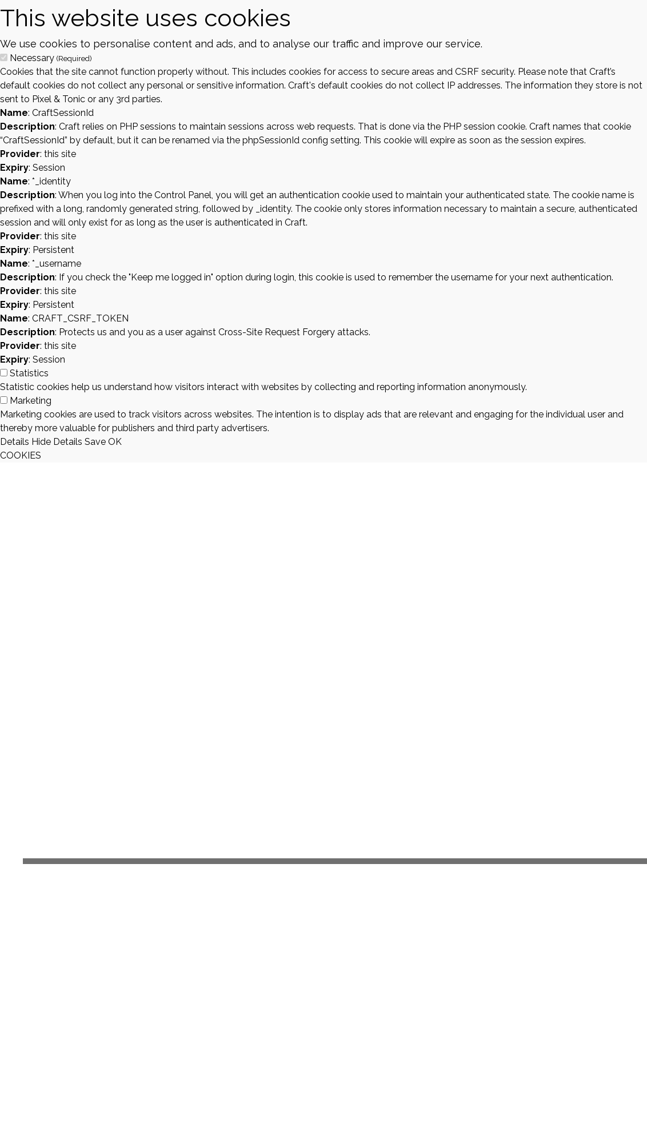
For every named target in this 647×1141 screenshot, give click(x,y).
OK (115, 441)
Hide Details (56, 441)
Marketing (30, 400)
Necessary (51, 58)
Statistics (29, 373)
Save (95, 441)
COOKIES (20, 455)
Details (14, 441)
